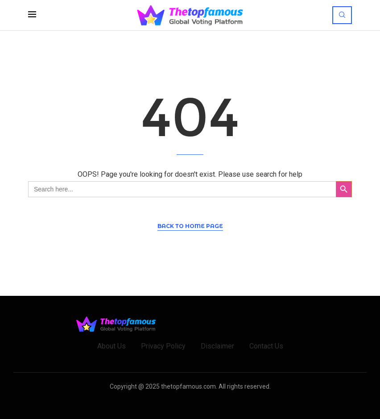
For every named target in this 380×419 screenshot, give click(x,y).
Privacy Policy (163, 346)
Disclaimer (217, 346)
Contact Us (266, 346)
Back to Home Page (190, 226)
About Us (111, 346)
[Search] (342, 15)
